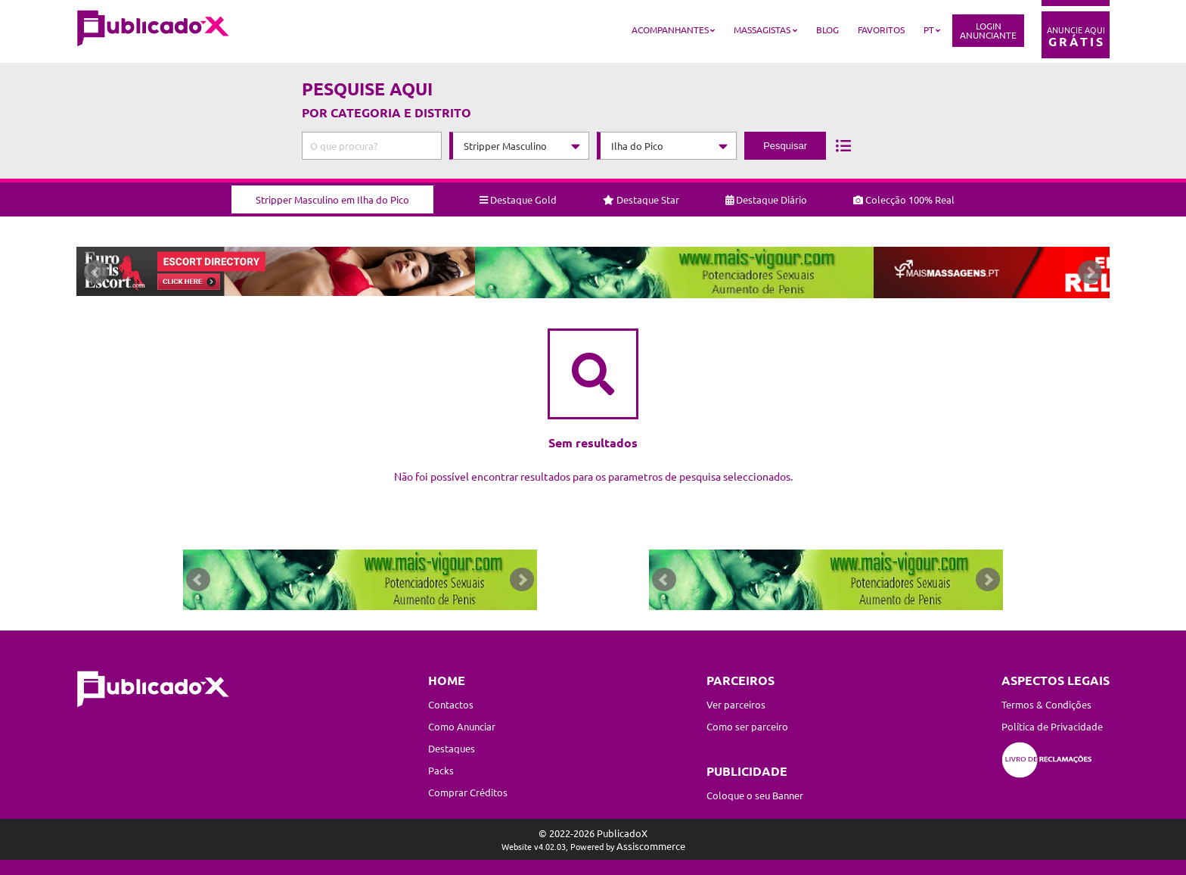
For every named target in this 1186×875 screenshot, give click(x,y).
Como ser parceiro (747, 726)
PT (929, 29)
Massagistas (762, 29)
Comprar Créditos (468, 792)
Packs (441, 770)
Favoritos (881, 29)
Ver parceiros (735, 704)
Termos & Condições (1046, 704)
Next (1090, 275)
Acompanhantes (670, 29)
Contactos (450, 704)
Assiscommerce (650, 845)
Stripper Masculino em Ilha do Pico (332, 194)
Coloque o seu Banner (754, 795)
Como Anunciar (461, 726)
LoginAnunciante (988, 30)
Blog (827, 29)
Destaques (451, 748)
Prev (96, 275)
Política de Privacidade (1052, 726)
